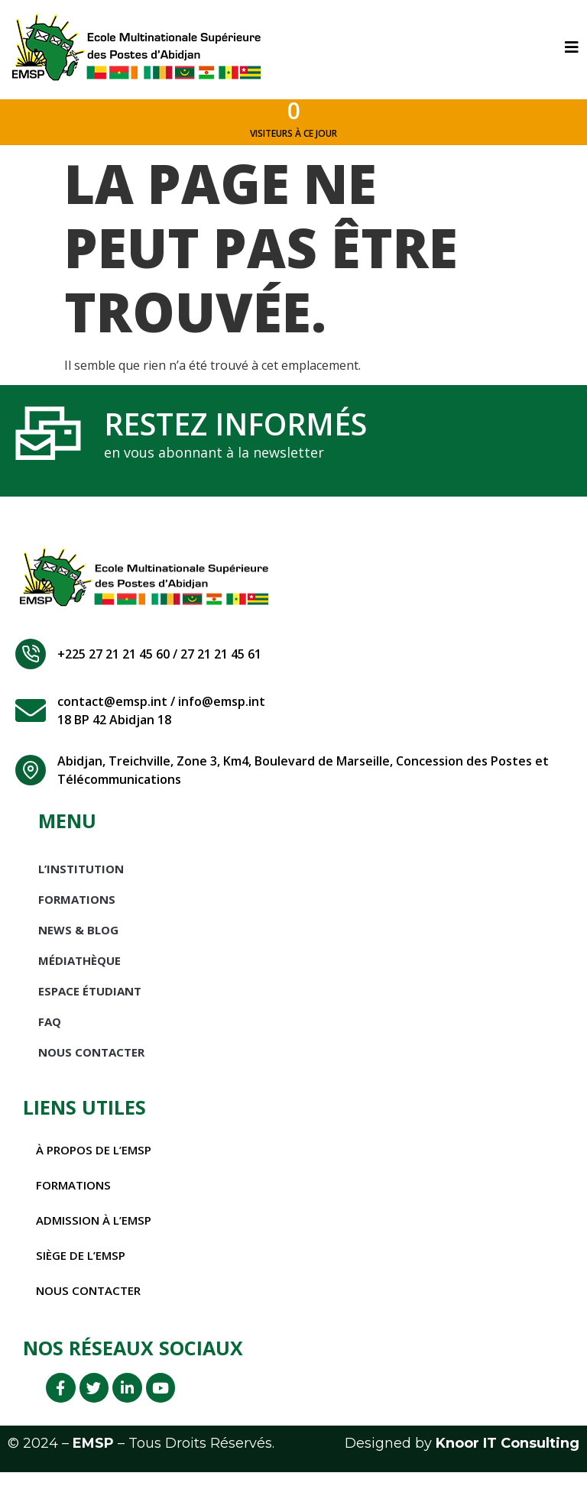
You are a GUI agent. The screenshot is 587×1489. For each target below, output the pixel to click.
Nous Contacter (91, 1062)
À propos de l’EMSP (96, 1160)
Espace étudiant (89, 1001)
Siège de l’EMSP (82, 1266)
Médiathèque (79, 971)
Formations (76, 910)
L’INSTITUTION (81, 879)
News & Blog (78, 940)
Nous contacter (91, 1301)
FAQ (49, 1032)
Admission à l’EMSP (96, 1230)
